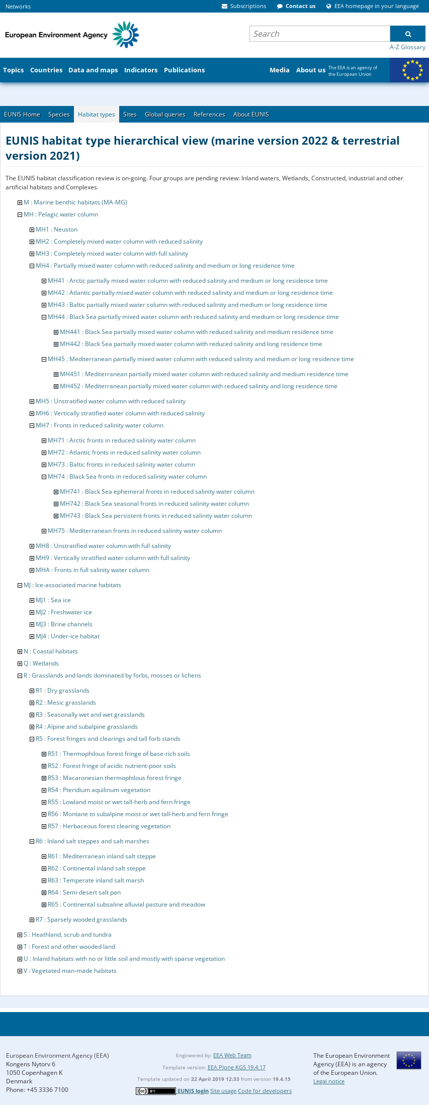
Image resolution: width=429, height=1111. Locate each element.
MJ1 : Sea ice (53, 600)
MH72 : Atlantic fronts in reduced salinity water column (124, 452)
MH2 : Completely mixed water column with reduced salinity (119, 241)
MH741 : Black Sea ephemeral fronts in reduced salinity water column (157, 491)
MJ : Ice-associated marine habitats (72, 585)
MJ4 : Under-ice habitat (68, 636)
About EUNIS (251, 114)
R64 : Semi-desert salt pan (84, 892)
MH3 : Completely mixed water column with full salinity (112, 253)
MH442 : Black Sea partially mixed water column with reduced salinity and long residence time (191, 344)
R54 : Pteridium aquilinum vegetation (99, 790)
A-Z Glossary (407, 47)
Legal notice (329, 1081)
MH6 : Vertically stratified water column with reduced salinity (120, 413)
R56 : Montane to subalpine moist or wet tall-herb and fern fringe (138, 814)
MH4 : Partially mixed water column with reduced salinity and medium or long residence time (165, 265)
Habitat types (96, 114)
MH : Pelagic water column (61, 214)
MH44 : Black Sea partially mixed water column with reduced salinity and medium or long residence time (193, 316)
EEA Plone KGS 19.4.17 (237, 1067)
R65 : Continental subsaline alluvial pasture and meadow (126, 904)
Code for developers (265, 1090)
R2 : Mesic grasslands (66, 702)
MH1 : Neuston (56, 229)
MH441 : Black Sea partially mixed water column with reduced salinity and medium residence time (196, 331)
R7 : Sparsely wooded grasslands (81, 919)
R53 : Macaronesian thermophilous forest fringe (115, 777)
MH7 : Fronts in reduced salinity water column (99, 425)
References (209, 114)
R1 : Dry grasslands (63, 690)
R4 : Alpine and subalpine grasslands (87, 726)
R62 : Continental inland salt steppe (97, 868)
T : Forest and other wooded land (69, 946)
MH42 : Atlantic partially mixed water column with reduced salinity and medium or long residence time (190, 292)
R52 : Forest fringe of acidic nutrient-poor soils (112, 765)
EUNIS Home (22, 114)
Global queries (165, 114)
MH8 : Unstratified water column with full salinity (103, 545)
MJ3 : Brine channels (64, 624)
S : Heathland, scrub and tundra (68, 934)
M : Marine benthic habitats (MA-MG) (75, 202)
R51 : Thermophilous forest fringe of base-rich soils (119, 753)
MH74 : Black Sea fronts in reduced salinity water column (127, 476)
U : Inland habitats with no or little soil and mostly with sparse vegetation (124, 958)
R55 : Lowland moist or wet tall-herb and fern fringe (119, 802)
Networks (18, 6)
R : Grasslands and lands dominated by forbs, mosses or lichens (112, 675)
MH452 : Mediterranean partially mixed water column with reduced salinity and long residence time (198, 386)
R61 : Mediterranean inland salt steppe (102, 856)
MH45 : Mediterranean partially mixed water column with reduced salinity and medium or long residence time (201, 359)
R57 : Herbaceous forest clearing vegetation (109, 826)
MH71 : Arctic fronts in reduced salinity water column (122, 440)
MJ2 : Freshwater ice (64, 612)
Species (59, 114)
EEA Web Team (232, 1055)
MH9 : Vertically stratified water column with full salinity (113, 557)
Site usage (223, 1090)
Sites (130, 114)
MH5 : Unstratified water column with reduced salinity (111, 401)
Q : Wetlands (41, 663)
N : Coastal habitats (51, 651)
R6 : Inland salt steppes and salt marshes (92, 841)
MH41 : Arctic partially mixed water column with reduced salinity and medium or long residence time (188, 280)
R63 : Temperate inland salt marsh (96, 880)
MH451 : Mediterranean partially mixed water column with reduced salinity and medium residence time (204, 374)
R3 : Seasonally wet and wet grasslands (90, 714)
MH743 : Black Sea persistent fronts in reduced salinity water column (156, 515)
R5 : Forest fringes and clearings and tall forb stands (108, 738)
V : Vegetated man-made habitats (70, 970)
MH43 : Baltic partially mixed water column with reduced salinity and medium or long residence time (187, 304)
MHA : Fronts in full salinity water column (92, 570)
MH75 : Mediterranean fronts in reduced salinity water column (135, 530)
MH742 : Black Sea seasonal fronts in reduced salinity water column (154, 503)
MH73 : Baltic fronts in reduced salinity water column (121, 464)
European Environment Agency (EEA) (57, 1055)
